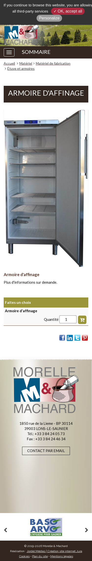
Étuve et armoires (21, 68)
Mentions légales (61, 556)
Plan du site (40, 556)
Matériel (25, 63)
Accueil (9, 63)
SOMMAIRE (36, 52)
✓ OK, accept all (67, 11)
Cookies (24, 556)
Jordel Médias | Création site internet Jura (54, 551)
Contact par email (46, 450)
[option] (46, 527)
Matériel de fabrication (53, 63)
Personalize (49, 18)
